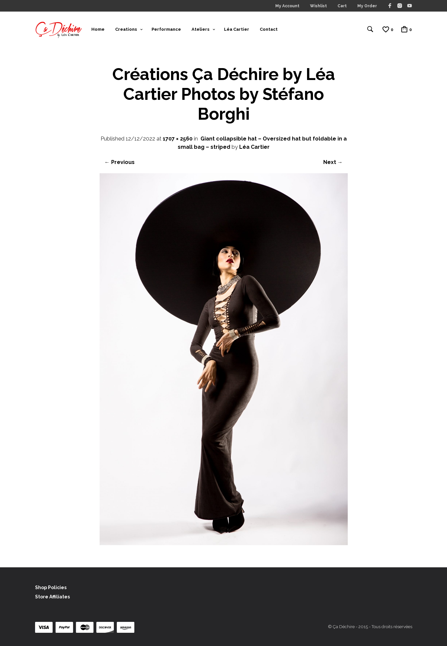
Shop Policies (51, 587)
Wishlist (318, 6)
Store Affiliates (52, 596)
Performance (166, 29)
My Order (367, 6)
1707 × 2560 (178, 139)
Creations (126, 29)
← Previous (120, 162)
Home (98, 29)
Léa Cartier (236, 29)
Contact (269, 29)
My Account (287, 6)
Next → (333, 162)
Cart (342, 6)
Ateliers (200, 29)
